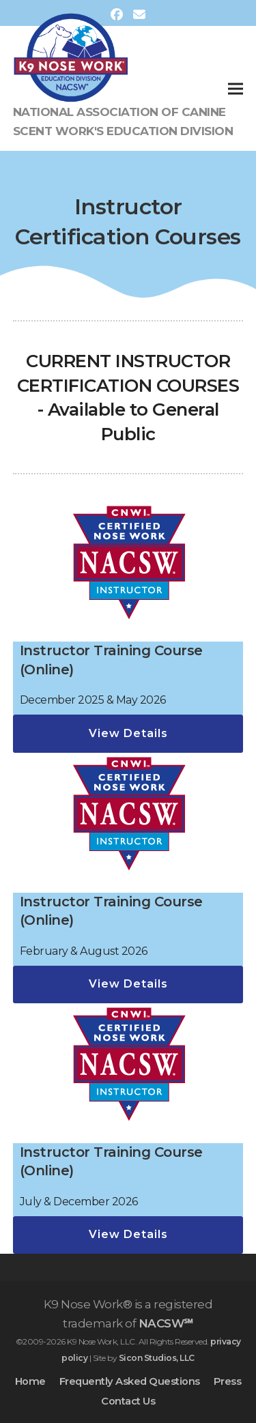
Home (30, 1381)
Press (228, 1381)
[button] (235, 88)
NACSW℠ (166, 1323)
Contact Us (128, 1401)
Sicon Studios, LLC (157, 1358)
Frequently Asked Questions (129, 1381)
